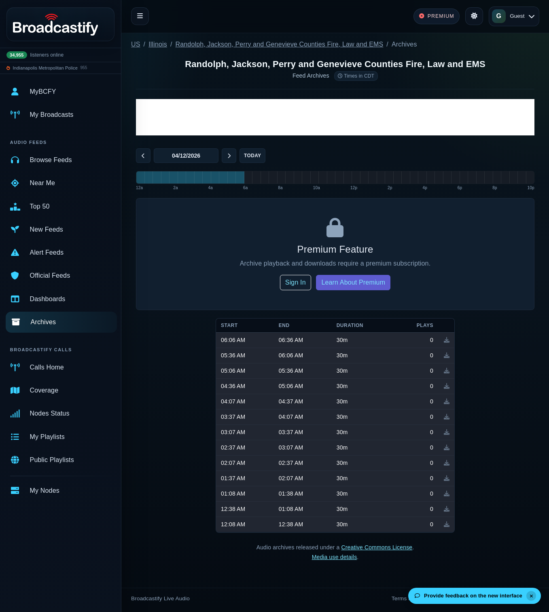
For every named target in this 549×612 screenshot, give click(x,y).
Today (252, 155)
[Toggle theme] (474, 16)
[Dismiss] (531, 596)
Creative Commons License (376, 547)
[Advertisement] (335, 117)
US (135, 44)
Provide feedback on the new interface (468, 596)
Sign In (295, 282)
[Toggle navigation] (140, 16)
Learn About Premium (353, 282)
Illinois (157, 44)
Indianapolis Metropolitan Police (45, 67)
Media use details (334, 557)
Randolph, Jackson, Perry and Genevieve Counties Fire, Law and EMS (280, 44)
